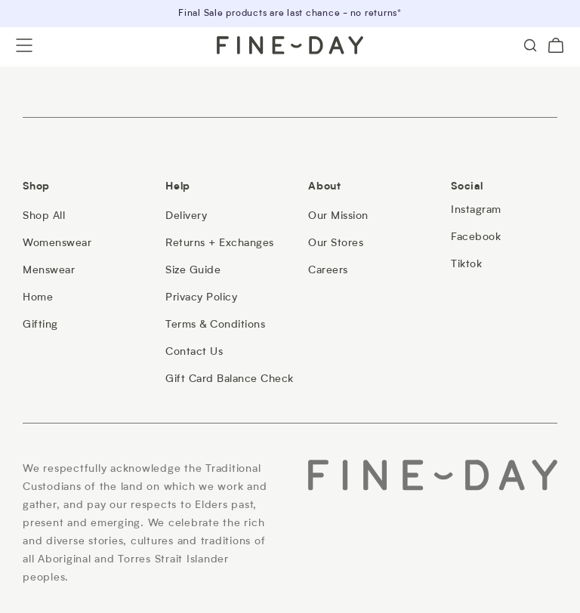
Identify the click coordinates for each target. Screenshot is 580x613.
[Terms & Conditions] (215, 324)
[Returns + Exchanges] (219, 243)
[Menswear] (49, 270)
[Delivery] (186, 215)
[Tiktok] (466, 264)
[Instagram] (476, 209)
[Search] (530, 45)
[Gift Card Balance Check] (229, 379)
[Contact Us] (194, 351)
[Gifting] (40, 324)
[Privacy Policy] (201, 297)
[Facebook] (476, 237)
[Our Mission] (338, 215)
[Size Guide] (193, 270)
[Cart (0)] (556, 45)
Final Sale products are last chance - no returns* (290, 13)
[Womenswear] (57, 243)
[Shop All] (44, 215)
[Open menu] (24, 45)
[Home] (38, 297)
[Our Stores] (335, 243)
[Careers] (328, 270)
